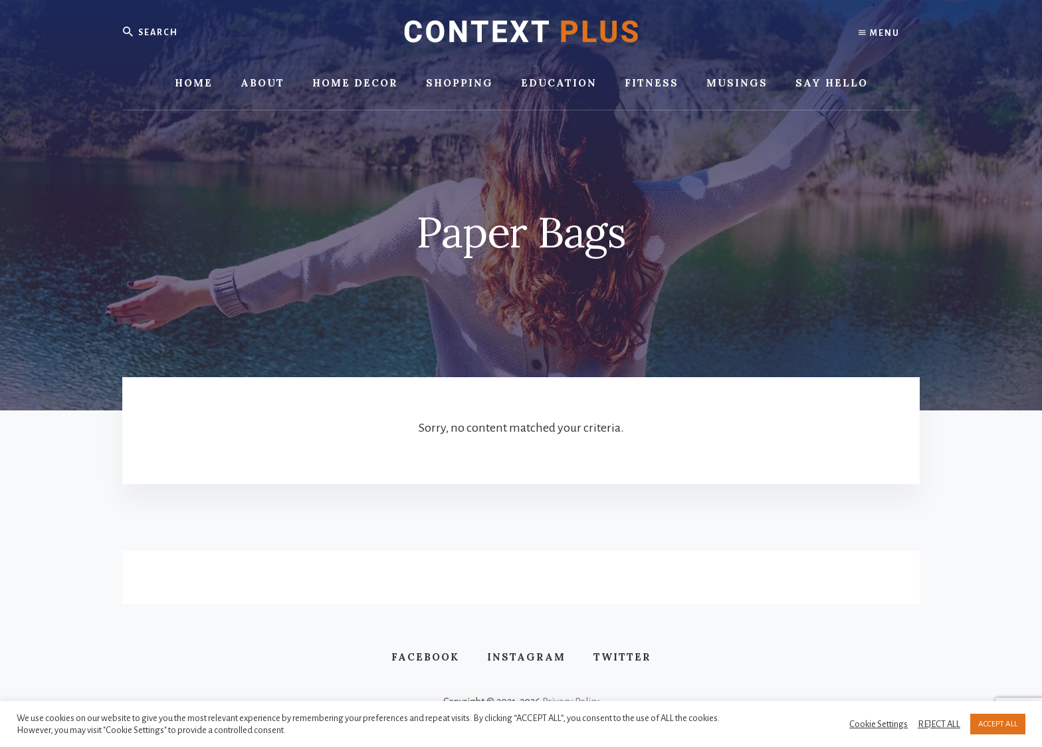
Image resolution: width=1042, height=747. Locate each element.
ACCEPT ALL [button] (997, 724)
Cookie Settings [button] (878, 724)
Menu (879, 33)
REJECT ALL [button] (939, 724)
